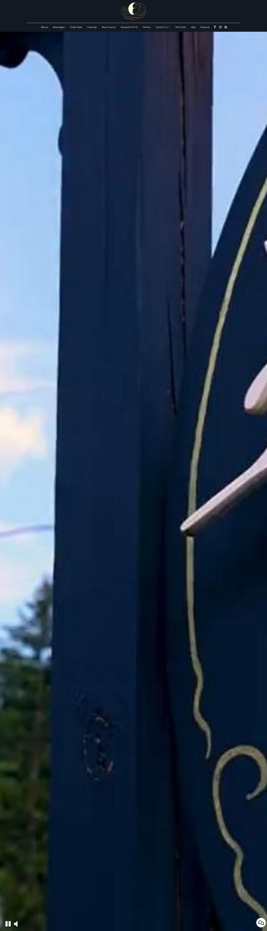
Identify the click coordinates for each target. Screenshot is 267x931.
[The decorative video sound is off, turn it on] (16, 923)
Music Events (109, 27)
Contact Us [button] (163, 27)
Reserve (205, 27)
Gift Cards (180, 27)
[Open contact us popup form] (261, 922)
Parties (147, 27)
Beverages (59, 27)
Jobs (193, 27)
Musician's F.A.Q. (129, 27)
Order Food (76, 27)
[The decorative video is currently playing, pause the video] (8, 924)
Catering (92, 27)
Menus (44, 27)
